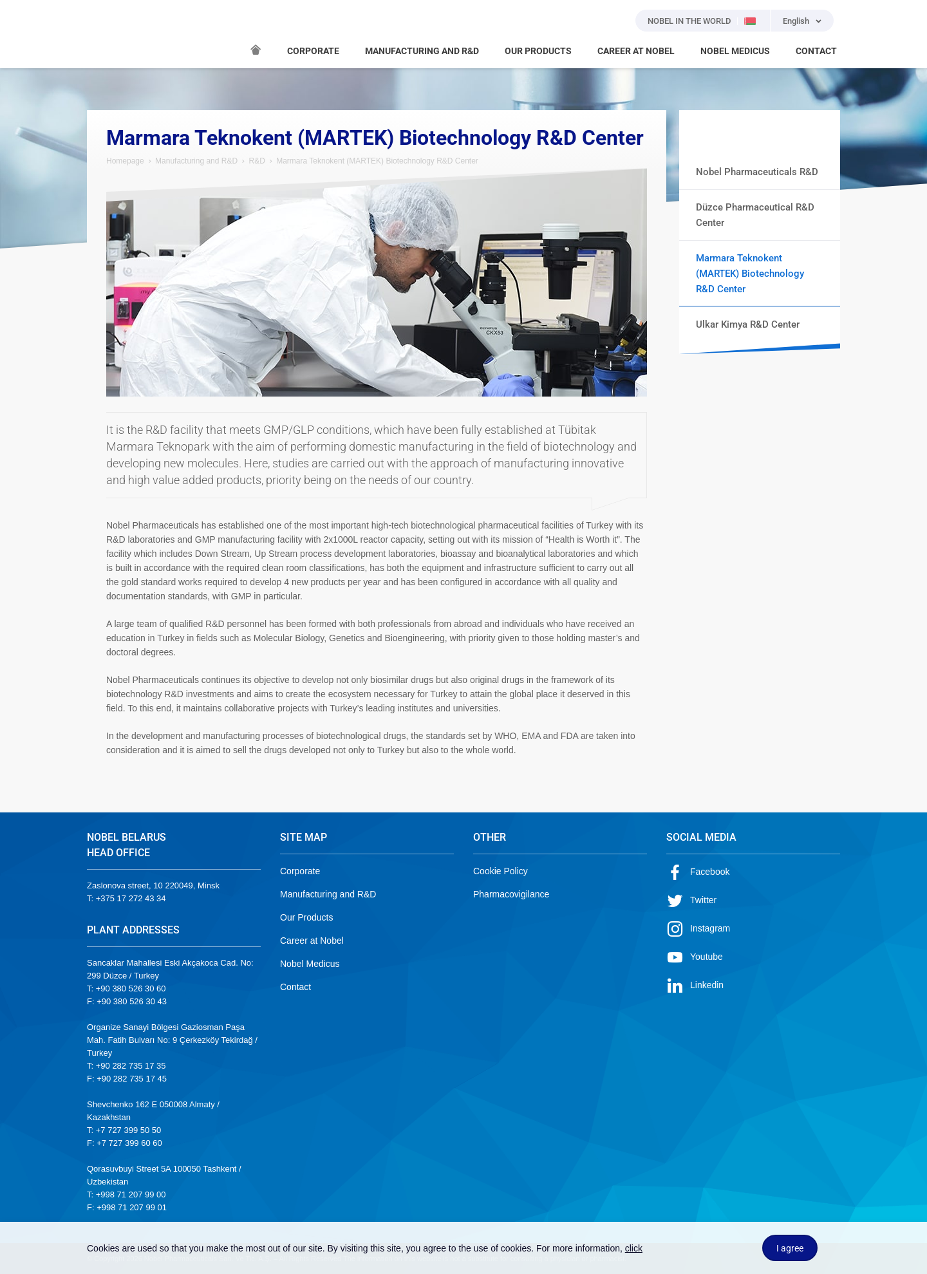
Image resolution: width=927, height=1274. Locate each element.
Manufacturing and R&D (196, 160)
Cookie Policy (500, 871)
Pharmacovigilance (511, 894)
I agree (789, 1248)
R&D (256, 160)
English (796, 21)
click (633, 1248)
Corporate (300, 871)
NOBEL (104, 34)
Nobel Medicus (310, 964)
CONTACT (816, 51)
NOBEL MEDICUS (735, 51)
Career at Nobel (312, 940)
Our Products (306, 917)
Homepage (125, 160)
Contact (295, 987)
